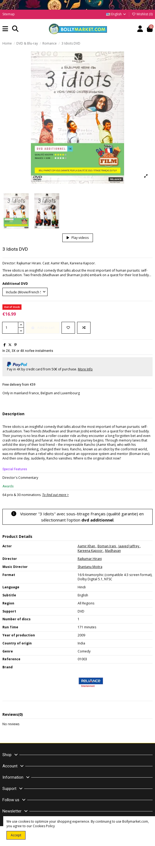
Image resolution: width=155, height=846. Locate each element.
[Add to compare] (84, 328)
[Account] (140, 29)
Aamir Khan (87, 546)
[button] (5, 29)
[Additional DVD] (25, 292)
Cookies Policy (44, 826)
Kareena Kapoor (90, 550)
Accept (16, 835)
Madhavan (113, 550)
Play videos (78, 237)
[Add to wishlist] (68, 328)
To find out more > (55, 495)
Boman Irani (107, 546)
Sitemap (8, 14)
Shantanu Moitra (90, 566)
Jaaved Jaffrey (129, 546)
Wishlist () (142, 14)
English (116, 14)
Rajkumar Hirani (90, 558)
